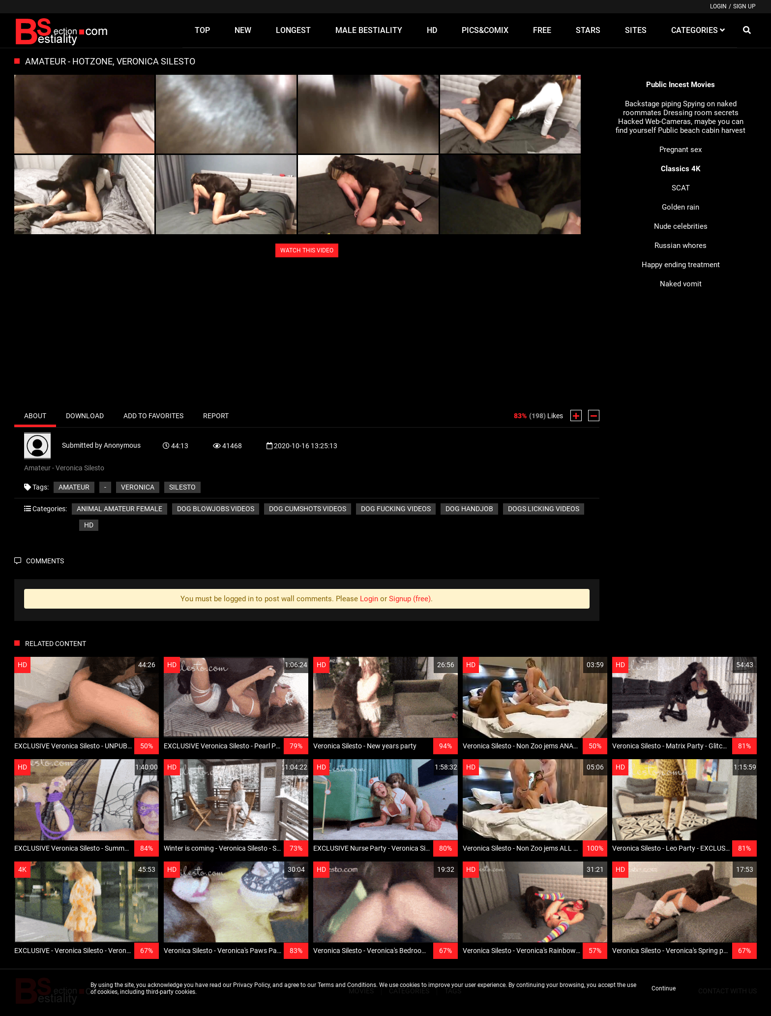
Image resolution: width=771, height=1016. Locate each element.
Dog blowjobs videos (215, 509)
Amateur (74, 487)
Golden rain (680, 207)
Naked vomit (681, 283)
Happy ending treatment (681, 264)
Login (718, 6)
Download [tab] (85, 416)
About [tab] (35, 416)
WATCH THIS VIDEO (306, 250)
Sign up (744, 6)
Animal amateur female (119, 509)
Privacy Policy (251, 985)
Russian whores (680, 245)
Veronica (137, 487)
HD (88, 525)
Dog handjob (469, 509)
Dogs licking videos (543, 509)
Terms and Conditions (347, 985)
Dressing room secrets (701, 112)
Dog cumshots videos (307, 509)
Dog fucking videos (396, 509)
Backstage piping (653, 103)
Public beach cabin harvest (701, 130)
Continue (664, 988)
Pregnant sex (680, 149)
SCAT (681, 188)
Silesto (182, 487)
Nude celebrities (681, 226)
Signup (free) (410, 598)
